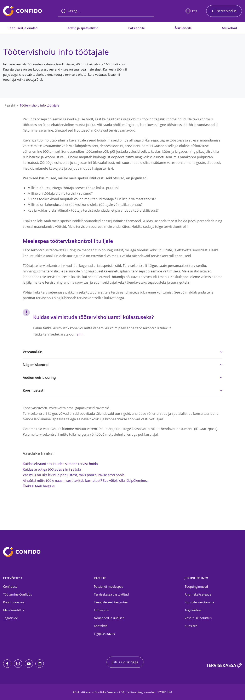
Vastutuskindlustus (198, 618)
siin (79, 334)
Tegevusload (194, 610)
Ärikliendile (183, 28)
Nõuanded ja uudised (109, 618)
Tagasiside (10, 618)
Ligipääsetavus (104, 634)
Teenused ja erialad (23, 28)
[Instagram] (18, 663)
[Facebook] (7, 663)
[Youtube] (29, 663)
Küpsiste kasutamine (199, 602)
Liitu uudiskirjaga (125, 662)
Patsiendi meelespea (108, 586)
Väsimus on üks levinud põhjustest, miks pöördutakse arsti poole (74, 475)
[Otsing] (106, 11)
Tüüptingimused (196, 586)
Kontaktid (101, 626)
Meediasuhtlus (13, 610)
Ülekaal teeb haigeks (39, 486)
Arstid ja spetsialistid (83, 28)
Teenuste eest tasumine (110, 602)
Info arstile (101, 610)
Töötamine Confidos (17, 594)
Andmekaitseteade (198, 594)
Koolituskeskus (13, 602)
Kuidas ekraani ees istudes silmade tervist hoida (60, 463)
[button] (191, 11)
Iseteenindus (226, 11)
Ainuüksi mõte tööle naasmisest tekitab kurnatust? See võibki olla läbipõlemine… (86, 480)
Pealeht (10, 105)
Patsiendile (136, 28)
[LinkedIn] (39, 663)
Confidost (10, 586)
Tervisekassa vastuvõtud (111, 594)
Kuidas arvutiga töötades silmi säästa (52, 469)
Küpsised (191, 626)
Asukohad (229, 28)
